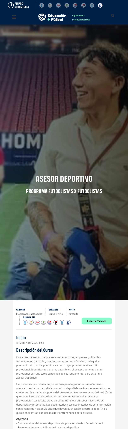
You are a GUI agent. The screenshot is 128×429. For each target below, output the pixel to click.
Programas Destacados (29, 314)
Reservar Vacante (96, 321)
